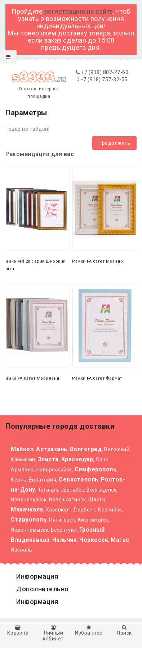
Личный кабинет (53, 633)
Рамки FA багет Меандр (97, 261)
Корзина (18, 630)
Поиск (124, 630)
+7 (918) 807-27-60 (102, 72)
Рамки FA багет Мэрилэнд (31, 378)
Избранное (89, 630)
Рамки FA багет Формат (97, 378)
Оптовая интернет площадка (38, 86)
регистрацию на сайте (78, 11)
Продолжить (114, 143)
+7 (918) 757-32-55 (102, 79)
